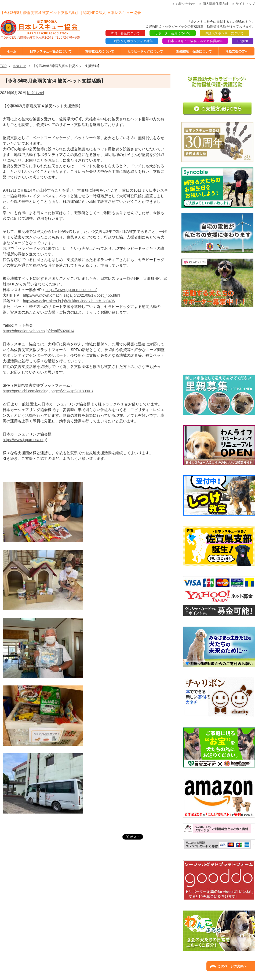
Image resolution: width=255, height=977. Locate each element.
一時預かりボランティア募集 (132, 41)
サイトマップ (245, 4)
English (242, 41)
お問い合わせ (185, 4)
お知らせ (35, 93)
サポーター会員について (172, 33)
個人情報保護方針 (215, 4)
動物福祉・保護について (194, 51)
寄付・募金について (125, 33)
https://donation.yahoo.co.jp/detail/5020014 (38, 331)
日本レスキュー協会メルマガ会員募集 (195, 41)
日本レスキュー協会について (51, 51)
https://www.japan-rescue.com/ (71, 290)
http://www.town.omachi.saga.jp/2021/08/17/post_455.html (71, 295)
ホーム (11, 51)
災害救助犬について (99, 51)
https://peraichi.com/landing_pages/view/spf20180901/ (48, 391)
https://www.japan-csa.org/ (25, 440)
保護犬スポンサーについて (224, 33)
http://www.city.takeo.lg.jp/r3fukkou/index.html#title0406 (69, 301)
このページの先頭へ (232, 966)
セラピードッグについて (145, 51)
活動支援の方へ (236, 51)
